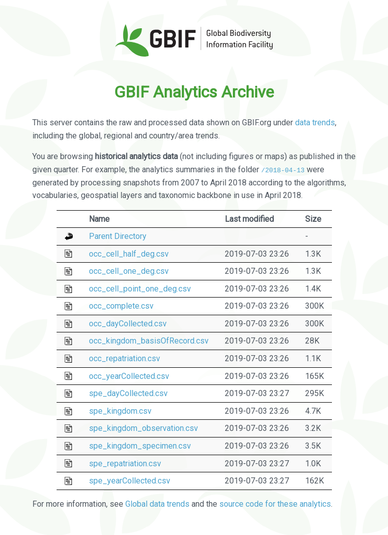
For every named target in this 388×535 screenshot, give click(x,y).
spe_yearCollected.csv (129, 480)
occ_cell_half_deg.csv (129, 253)
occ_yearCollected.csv (129, 375)
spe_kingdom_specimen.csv (140, 446)
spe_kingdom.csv (120, 411)
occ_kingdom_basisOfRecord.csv (149, 341)
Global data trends (157, 504)
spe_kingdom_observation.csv (143, 428)
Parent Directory (118, 236)
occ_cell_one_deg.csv (129, 271)
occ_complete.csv (121, 306)
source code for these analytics (275, 504)
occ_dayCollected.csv (128, 323)
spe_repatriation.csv (125, 463)
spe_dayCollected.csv (128, 393)
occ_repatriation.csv (124, 358)
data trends (315, 122)
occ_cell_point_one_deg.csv (140, 289)
